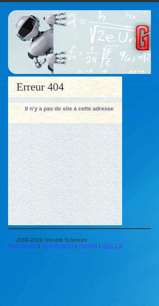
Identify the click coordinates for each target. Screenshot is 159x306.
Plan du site (22, 245)
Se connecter (57, 245)
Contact (88, 245)
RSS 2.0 (112, 245)
